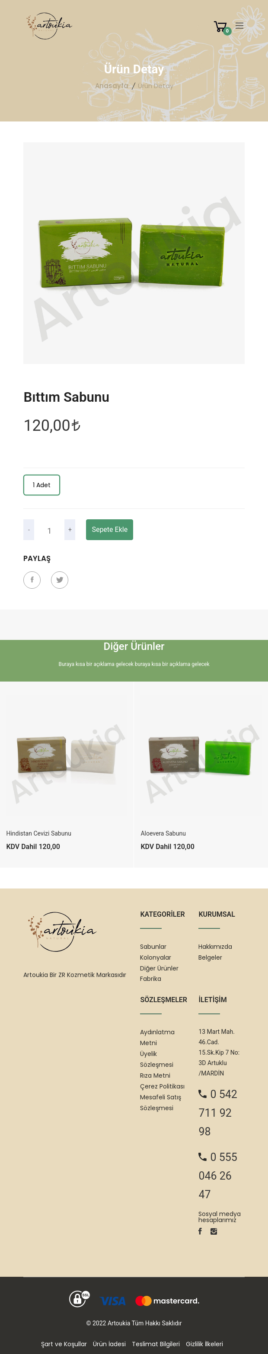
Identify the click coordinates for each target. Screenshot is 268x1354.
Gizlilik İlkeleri (204, 1344)
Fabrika (150, 978)
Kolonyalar (155, 957)
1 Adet (42, 485)
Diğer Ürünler (159, 968)
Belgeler (210, 957)
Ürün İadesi (109, 1344)
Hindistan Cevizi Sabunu (38, 833)
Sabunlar (153, 946)
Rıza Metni (155, 1075)
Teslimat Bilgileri (156, 1344)
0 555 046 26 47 (217, 1176)
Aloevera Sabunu (163, 833)
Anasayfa (111, 85)
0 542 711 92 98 (217, 1113)
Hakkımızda (215, 946)
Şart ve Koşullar (64, 1344)
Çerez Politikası (162, 1086)
